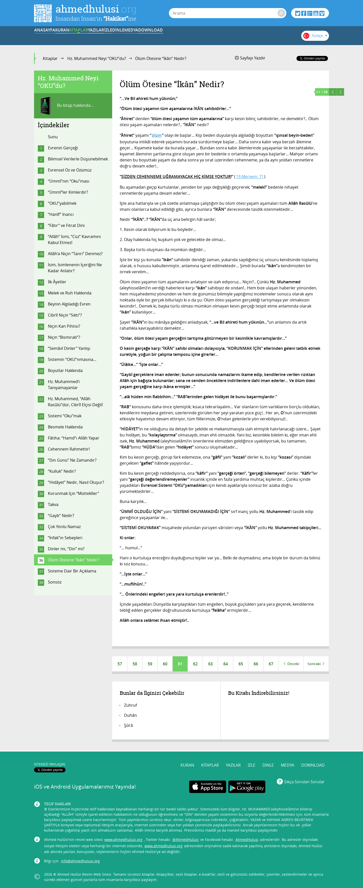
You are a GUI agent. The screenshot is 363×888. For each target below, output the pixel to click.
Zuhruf (130, 705)
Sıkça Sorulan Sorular (304, 780)
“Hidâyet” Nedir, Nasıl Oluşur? (76, 482)
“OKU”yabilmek (62, 203)
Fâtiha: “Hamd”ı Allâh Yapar (73, 438)
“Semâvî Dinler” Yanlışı (69, 348)
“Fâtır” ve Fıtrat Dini (66, 225)
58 (135, 664)
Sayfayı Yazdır (250, 58)
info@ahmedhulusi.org (80, 860)
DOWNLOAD (268, 36)
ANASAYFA (49, 36)
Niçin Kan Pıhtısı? (64, 326)
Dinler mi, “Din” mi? (66, 549)
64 (225, 664)
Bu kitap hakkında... (66, 106)
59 (150, 664)
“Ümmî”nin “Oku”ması (68, 181)
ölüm (157, 135)
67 (271, 664)
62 (195, 664)
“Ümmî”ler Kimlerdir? (68, 192)
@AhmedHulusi (185, 838)
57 (119, 664)
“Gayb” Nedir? (61, 515)
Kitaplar (50, 58)
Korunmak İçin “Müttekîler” (73, 493)
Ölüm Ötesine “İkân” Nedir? (73, 560)
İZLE (174, 36)
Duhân (130, 715)
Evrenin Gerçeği (63, 148)
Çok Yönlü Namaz (64, 526)
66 (256, 664)
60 (165, 664)
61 (180, 664)
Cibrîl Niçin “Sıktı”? (65, 315)
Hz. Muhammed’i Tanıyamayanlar (64, 384)
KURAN (81, 36)
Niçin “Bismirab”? (64, 337)
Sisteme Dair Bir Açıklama (72, 571)
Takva (53, 504)
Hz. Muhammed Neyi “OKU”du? (96, 58)
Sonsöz (55, 582)
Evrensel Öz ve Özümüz (70, 170)
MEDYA (237, 36)
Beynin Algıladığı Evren (69, 304)
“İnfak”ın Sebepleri (65, 537)
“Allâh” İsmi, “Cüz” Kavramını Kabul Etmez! (74, 239)
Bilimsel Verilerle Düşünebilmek (78, 159)
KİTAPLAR (112, 36)
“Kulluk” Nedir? (62, 471)
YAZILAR (143, 36)
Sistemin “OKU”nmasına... (72, 359)
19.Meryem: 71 (250, 176)
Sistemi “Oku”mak (64, 416)
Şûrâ (128, 725)
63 (210, 664)
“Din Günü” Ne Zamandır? (72, 460)
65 (240, 664)
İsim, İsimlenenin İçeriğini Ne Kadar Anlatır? (75, 268)
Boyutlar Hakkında (65, 370)
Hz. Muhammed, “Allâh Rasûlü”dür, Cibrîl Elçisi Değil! (75, 401)
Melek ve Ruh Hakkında (70, 293)
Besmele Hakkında (65, 427)
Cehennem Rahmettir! (69, 449)
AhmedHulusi (246, 838)
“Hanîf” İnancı (61, 214)
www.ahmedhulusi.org (123, 838)
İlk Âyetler (57, 282)
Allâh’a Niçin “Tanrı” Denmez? (75, 253)
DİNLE (205, 36)
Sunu (53, 137)
